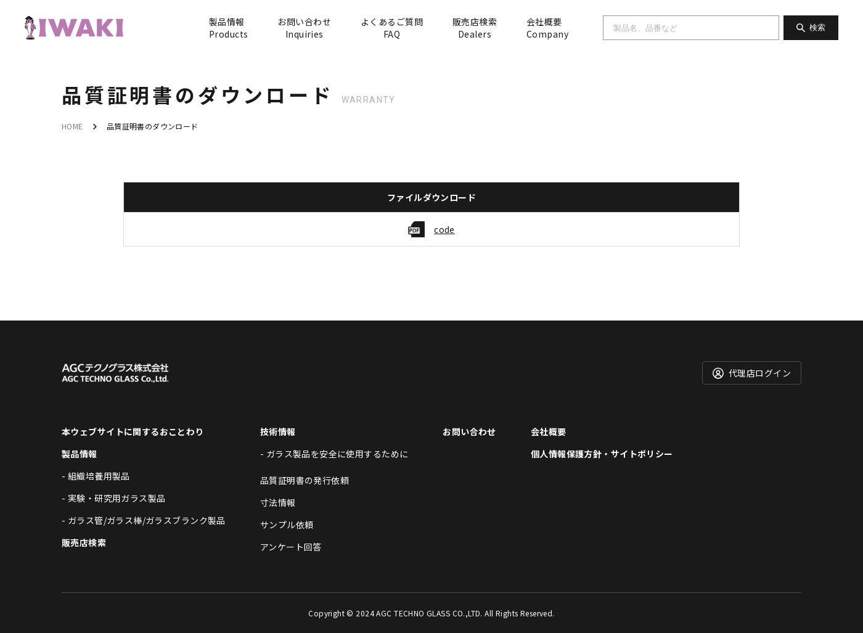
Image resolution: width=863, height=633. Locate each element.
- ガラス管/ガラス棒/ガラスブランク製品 (144, 520)
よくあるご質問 (392, 27)
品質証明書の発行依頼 (304, 480)
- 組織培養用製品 (96, 476)
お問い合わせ (304, 27)
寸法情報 (278, 502)
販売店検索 (474, 27)
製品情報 (228, 27)
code (444, 229)
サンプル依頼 (287, 524)
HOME (72, 126)
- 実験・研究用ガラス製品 (113, 498)
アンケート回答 (291, 547)
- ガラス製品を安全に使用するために (334, 453)
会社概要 (547, 27)
